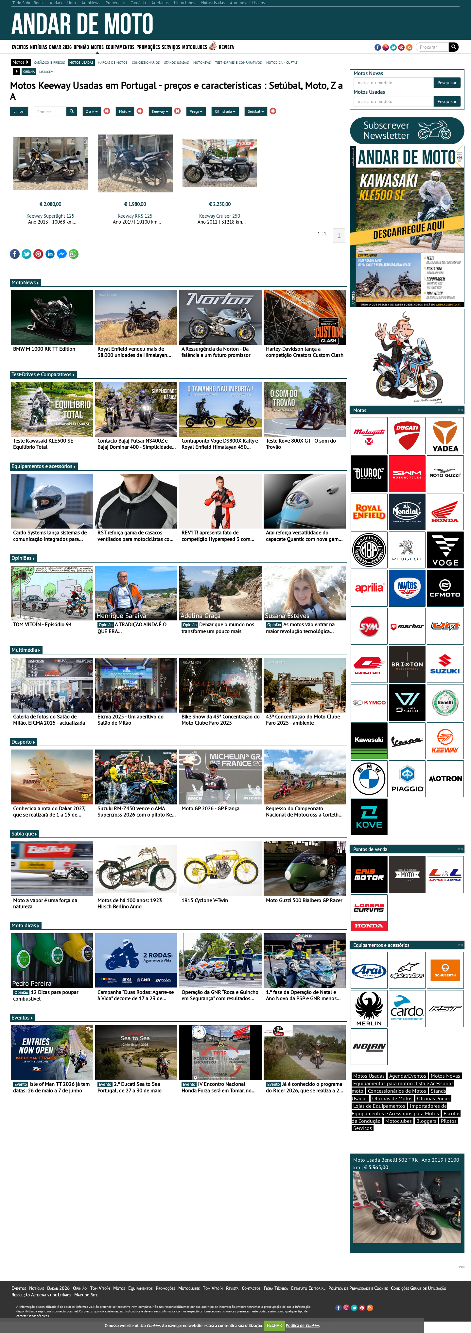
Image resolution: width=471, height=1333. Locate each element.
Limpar (19, 111)
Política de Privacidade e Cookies (358, 1300)
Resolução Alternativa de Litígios (41, 1306)
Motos (97, 46)
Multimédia (26, 650)
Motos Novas (445, 1087)
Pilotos (449, 1132)
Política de (302, 1325)
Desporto (23, 741)
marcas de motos (112, 62)
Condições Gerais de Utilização (418, 1300)
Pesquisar (447, 83)
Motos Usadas (369, 1087)
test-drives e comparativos (238, 62)
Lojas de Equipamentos (379, 1117)
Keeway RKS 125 (135, 216)
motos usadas (81, 62)
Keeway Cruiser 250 (219, 216)
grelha (29, 71)
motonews (202, 62)
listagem (46, 71)
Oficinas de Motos (392, 1109)
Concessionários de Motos (397, 1102)
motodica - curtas (281, 62)
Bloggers (426, 1132)
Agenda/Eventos (407, 1087)
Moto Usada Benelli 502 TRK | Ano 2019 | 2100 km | (407, 1211)
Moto (125, 111)
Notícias (38, 46)
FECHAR (274, 1325)
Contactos (251, 1300)
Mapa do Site (85, 1306)
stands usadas (176, 62)
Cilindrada (225, 111)
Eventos (20, 46)
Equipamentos (120, 46)
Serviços (171, 46)
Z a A (92, 111)
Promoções (148, 46)
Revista (226, 46)
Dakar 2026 (60, 46)
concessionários (146, 62)
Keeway (160, 111)
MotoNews (25, 282)
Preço (196, 111)
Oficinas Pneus (433, 1109)
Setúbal (256, 111)
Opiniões (23, 558)
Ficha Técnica (276, 1300)
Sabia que (24, 833)
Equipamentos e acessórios (43, 466)
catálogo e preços (49, 62)
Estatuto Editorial (308, 1300)
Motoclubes (194, 46)
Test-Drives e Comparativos (43, 374)
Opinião (81, 46)
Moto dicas (25, 925)
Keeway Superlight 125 (50, 216)
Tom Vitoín (100, 1300)
